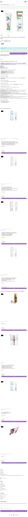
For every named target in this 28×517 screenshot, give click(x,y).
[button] (14, 6)
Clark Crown (1, 483)
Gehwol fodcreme (2, 485)
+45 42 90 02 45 (2, 477)
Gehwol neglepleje (2, 486)
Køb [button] (18, 53)
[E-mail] (13, 507)
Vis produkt (14, 198)
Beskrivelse (1, 59)
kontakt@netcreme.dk (3, 478)
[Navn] (13, 505)
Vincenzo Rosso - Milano (3, 489)
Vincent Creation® (2, 488)
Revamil (1, 487)
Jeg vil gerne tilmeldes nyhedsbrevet (8, 508)
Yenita (1, 490)
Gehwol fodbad (2, 484)
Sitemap (1, 480)
